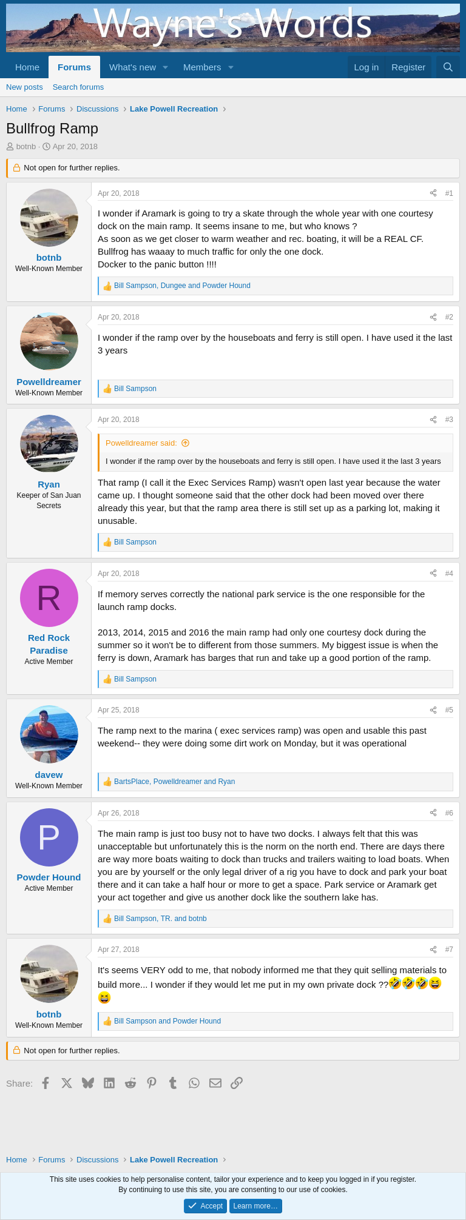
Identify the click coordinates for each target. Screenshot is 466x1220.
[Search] (448, 67)
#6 (449, 813)
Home (27, 67)
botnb (26, 146)
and (167, 1021)
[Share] (433, 194)
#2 (449, 317)
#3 (449, 419)
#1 (449, 193)
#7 (449, 949)
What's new (132, 67)
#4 (449, 573)
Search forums (78, 87)
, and (182, 285)
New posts (24, 87)
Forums (74, 67)
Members (202, 67)
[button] (165, 67)
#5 (449, 710)
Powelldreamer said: (141, 442)
